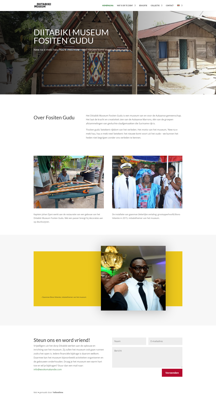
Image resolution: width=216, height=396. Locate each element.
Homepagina (107, 6)
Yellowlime (58, 392)
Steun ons (80, 65)
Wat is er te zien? (125, 6)
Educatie (143, 6)
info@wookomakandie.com (48, 369)
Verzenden (172, 372)
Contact (170, 6)
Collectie (155, 6)
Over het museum (48, 65)
